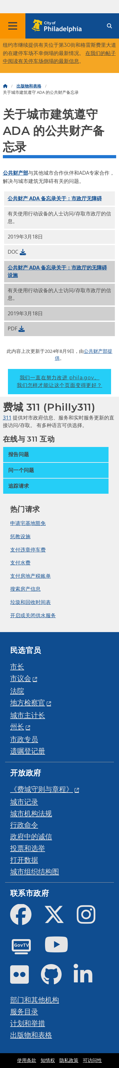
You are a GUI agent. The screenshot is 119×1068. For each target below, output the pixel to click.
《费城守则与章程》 (41, 789)
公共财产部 (15, 172)
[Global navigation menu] (12, 26)
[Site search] (109, 26)
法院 (17, 691)
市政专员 (24, 739)
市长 (17, 666)
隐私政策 (68, 1060)
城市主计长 (27, 715)
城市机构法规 (31, 813)
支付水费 (20, 562)
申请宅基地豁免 (28, 523)
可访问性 (92, 1060)
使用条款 (26, 1060)
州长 (17, 726)
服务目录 (24, 1011)
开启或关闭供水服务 (33, 615)
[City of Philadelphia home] (59, 26)
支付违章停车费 (28, 549)
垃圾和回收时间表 (30, 602)
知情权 (48, 1060)
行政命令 (24, 825)
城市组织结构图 (34, 871)
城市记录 (24, 801)
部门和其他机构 (34, 1000)
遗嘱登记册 (27, 751)
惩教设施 (20, 536)
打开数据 (24, 860)
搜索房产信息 (25, 588)
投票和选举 (27, 848)
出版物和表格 (29, 86)
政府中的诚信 (31, 836)
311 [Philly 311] (7, 417)
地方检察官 (27, 702)
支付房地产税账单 (30, 575)
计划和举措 (27, 1023)
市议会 (20, 678)
